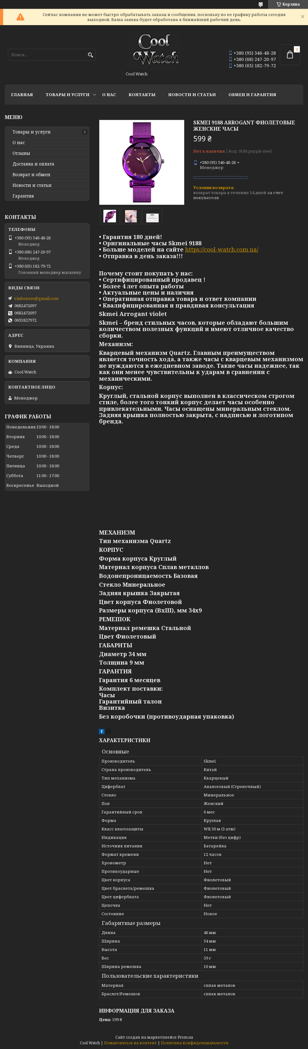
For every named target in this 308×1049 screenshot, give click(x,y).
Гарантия (23, 196)
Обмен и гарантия (252, 94)
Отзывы (21, 153)
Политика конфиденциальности (194, 1043)
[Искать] (90, 55)
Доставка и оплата (33, 164)
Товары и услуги (68, 94)
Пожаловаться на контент (130, 1043)
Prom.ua (185, 1037)
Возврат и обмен (31, 174)
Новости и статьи (192, 94)
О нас (109, 94)
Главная (22, 94)
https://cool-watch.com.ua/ (221, 249)
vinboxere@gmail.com (36, 298)
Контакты (142, 94)
